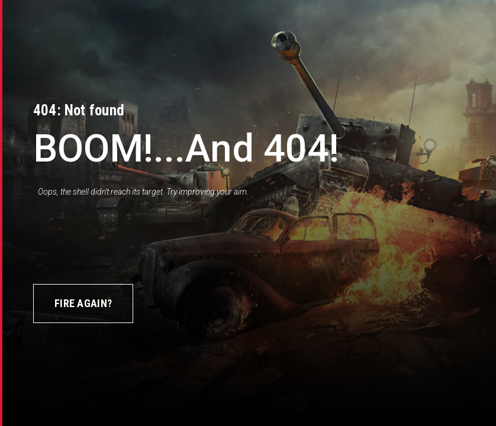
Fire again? (83, 303)
